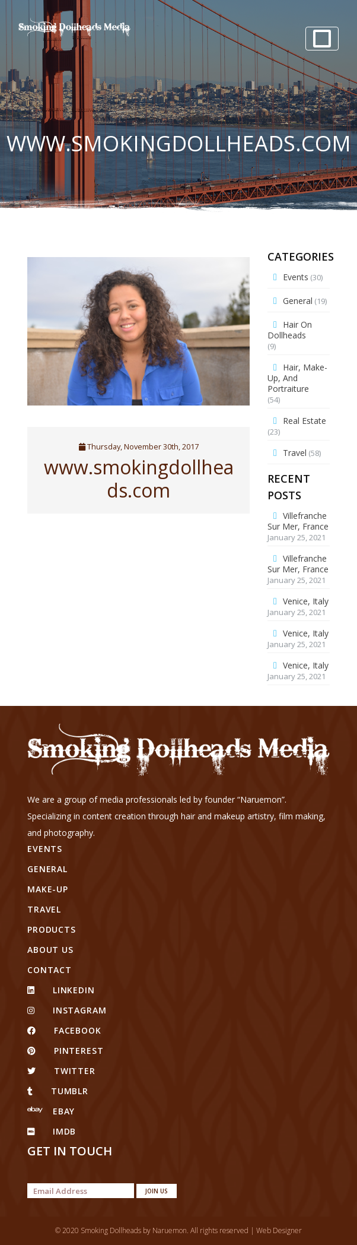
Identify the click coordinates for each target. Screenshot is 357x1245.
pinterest (65, 1050)
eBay (51, 1111)
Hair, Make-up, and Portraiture (297, 378)
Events (295, 277)
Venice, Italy (306, 601)
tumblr (57, 1091)
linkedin (61, 990)
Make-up (47, 889)
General (298, 300)
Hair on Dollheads (289, 330)
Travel (295, 452)
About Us (50, 949)
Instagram (66, 1010)
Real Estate (304, 420)
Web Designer (279, 1230)
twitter (61, 1070)
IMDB (51, 1131)
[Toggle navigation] (322, 38)
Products (51, 929)
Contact (49, 969)
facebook (64, 1030)
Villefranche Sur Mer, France (298, 521)
